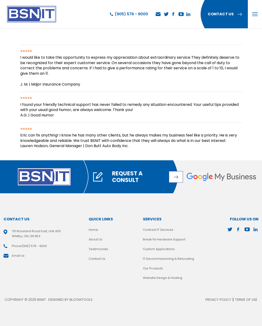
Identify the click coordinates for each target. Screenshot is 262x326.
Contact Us (97, 258)
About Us (95, 239)
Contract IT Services (158, 229)
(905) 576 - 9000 (131, 14)
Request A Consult (127, 176)
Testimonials (98, 249)
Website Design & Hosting (162, 278)
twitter (166, 14)
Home (93, 229)
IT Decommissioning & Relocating (168, 258)
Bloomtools (81, 299)
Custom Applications (159, 249)
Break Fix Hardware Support (164, 239)
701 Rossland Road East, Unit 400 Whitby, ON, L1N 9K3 (36, 233)
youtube (181, 14)
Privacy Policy (218, 299)
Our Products (153, 268)
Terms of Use (246, 299)
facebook (173, 14)
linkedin (188, 14)
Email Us (158, 14)
